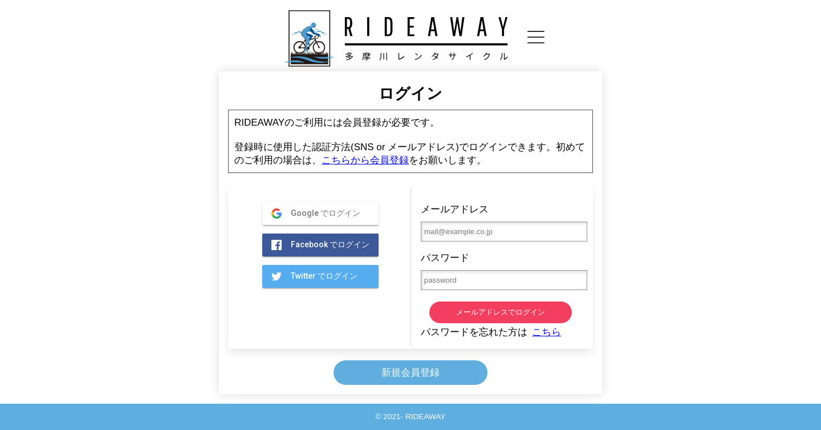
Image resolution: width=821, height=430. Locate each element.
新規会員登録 (410, 372)
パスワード (500, 271)
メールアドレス (500, 223)
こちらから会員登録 (365, 160)
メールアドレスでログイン (500, 312)
